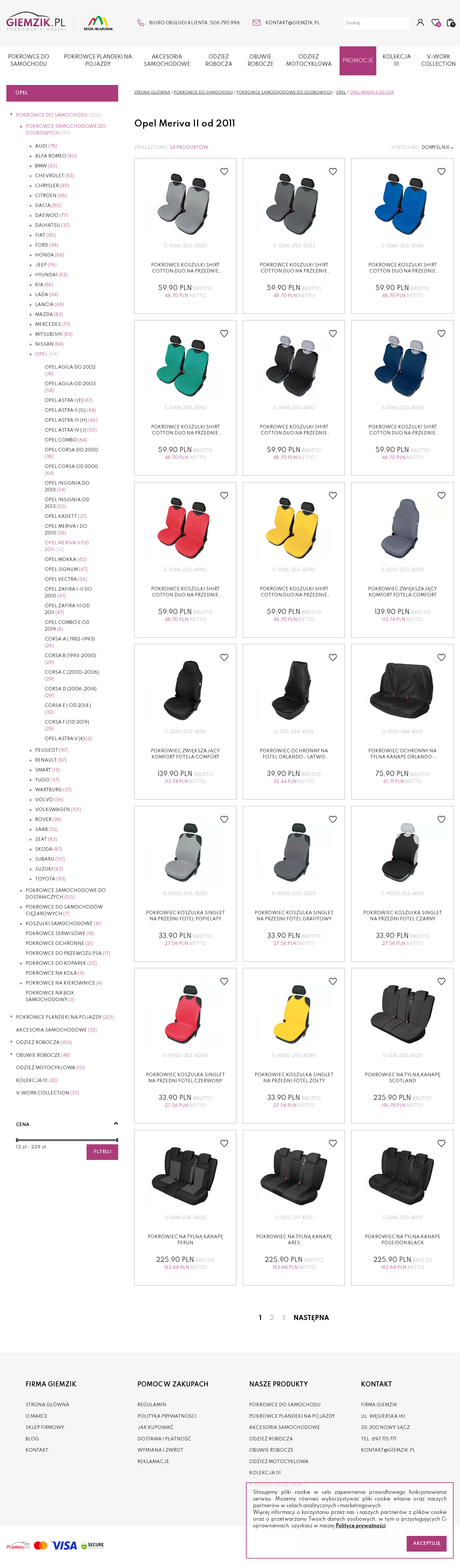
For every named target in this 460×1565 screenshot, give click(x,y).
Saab (46, 829)
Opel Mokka (66, 559)
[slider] (17, 1140)
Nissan (49, 344)
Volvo (49, 800)
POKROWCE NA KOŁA (55, 973)
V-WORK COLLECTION (47, 1093)
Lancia (49, 305)
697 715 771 (384, 1439)
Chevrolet (54, 176)
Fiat (45, 235)
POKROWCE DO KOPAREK (61, 963)
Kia (44, 285)
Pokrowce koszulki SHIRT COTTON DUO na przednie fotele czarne (294, 433)
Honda (49, 255)
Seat (46, 839)
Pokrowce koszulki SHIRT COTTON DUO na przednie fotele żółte (294, 595)
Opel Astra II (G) (70, 410)
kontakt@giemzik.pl (292, 23)
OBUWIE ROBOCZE (260, 60)
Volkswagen (58, 810)
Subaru (50, 859)
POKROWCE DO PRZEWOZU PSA (68, 953)
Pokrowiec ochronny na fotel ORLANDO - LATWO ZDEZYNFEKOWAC (294, 757)
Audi (46, 146)
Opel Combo (66, 440)
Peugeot (51, 750)
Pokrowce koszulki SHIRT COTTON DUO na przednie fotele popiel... (185, 271)
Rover (48, 819)
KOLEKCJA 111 (397, 60)
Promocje (358, 61)
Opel (46, 354)
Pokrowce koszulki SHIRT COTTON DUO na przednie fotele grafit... (294, 271)
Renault (50, 760)
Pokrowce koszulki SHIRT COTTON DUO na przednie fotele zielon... (185, 433)
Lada (46, 295)
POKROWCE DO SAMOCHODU (28, 60)
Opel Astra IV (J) (71, 430)
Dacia (48, 205)
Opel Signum (66, 569)
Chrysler (52, 186)
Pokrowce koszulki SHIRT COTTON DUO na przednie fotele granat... (402, 433)
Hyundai (51, 275)
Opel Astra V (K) (68, 739)
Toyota (50, 879)
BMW (46, 166)
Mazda (49, 314)
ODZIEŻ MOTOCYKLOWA (309, 60)
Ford (46, 245)
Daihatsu (52, 225)
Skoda (48, 849)
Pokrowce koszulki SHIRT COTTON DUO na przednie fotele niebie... (402, 271)
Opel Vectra (66, 579)
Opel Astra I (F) (68, 400)
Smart (47, 770)
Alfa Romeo (56, 156)
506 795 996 (225, 23)
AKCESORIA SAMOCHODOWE (167, 60)
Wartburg (53, 790)
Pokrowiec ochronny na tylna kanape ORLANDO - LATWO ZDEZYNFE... (402, 757)
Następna (311, 1318)
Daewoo (51, 215)
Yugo (47, 780)
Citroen (51, 196)
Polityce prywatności (361, 1526)
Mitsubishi (54, 334)
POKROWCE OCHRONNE (59, 943)
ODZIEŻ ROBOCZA (218, 60)
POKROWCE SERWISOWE (60, 934)
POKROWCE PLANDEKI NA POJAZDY (98, 60)
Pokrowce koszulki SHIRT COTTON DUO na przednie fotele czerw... (185, 595)
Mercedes (52, 324)
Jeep (46, 265)
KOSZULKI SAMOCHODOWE (63, 924)
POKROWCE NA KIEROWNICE (64, 983)
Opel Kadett (66, 516)
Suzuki (49, 869)
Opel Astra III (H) (71, 420)
